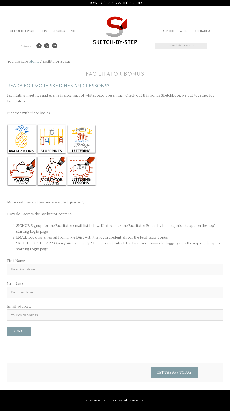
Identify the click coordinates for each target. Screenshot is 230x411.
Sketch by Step (115, 30)
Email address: (19, 307)
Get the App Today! (174, 373)
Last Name (15, 284)
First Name (16, 261)
